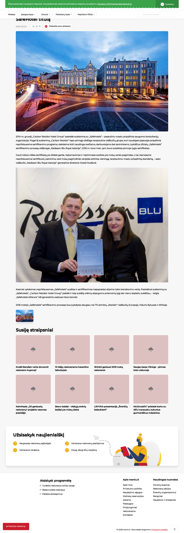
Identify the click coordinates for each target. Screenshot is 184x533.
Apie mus (127, 485)
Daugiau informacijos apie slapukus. (114, 4)
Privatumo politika (132, 488)
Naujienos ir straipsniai (164, 500)
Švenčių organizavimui (164, 492)
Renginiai (158, 496)
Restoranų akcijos (162, 488)
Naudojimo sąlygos (132, 492)
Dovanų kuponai (161, 485)
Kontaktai (128, 515)
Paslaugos (128, 503)
